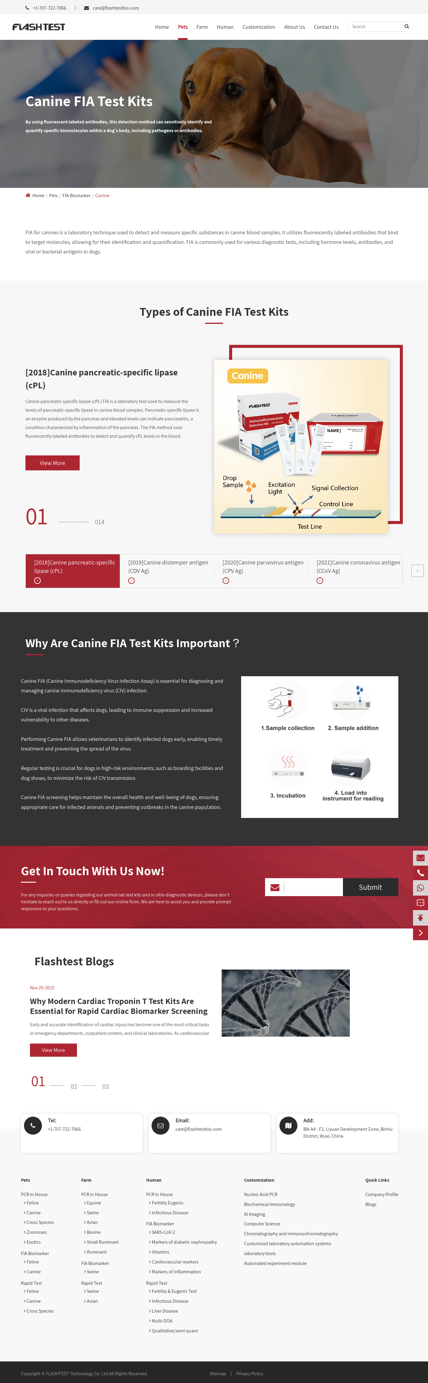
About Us (294, 26)
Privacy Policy (249, 1373)
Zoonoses (35, 1232)
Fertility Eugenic (166, 1203)
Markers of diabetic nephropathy (183, 1242)
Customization (259, 26)
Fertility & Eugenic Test (173, 1291)
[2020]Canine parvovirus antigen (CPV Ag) (263, 566)
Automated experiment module (275, 1263)
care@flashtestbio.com (116, 8)
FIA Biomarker (76, 195)
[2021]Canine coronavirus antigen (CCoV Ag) (358, 566)
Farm (202, 26)
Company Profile (381, 1194)
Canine (102, 195)
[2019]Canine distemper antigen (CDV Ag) (168, 566)
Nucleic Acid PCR (260, 1194)
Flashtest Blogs (74, 961)
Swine (91, 1213)
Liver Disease (163, 1311)
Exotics (32, 1242)
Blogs (370, 1204)
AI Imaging (254, 1214)
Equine (92, 1203)
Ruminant (95, 1252)
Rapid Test (31, 1283)
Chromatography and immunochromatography (291, 1233)
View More (52, 463)
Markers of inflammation (175, 1272)
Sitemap (218, 1373)
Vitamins (159, 1252)
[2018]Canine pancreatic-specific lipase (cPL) (101, 378)
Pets (182, 26)
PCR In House (34, 1194)
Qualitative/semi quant (173, 1331)
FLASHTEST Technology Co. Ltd (77, 1373)
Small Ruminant (101, 1242)
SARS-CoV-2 (162, 1232)
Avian (91, 1222)
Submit (370, 887)
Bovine (92, 1232)
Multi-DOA (161, 1321)
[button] (417, 570)
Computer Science (262, 1224)
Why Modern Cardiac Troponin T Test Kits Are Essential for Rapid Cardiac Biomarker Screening (119, 1006)
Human (225, 26)
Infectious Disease (168, 1213)
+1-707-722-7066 (64, 1129)
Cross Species (39, 1222)
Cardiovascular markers (174, 1262)
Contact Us (326, 26)
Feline (31, 1203)
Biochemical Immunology (269, 1204)
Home (162, 26)
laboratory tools (260, 1253)
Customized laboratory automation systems (287, 1243)
